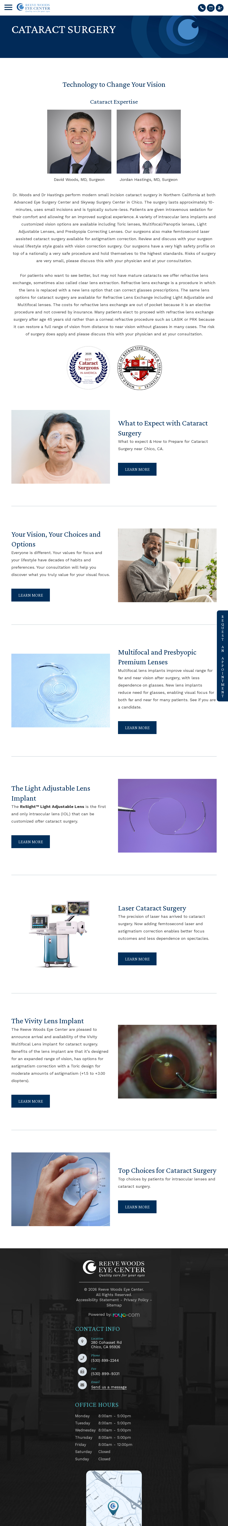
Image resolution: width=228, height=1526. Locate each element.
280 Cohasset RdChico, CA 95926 (106, 1335)
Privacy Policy (136, 1291)
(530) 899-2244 (105, 1351)
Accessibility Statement (97, 1291)
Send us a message (109, 1378)
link (220, 613)
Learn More (137, 467)
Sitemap (114, 1296)
